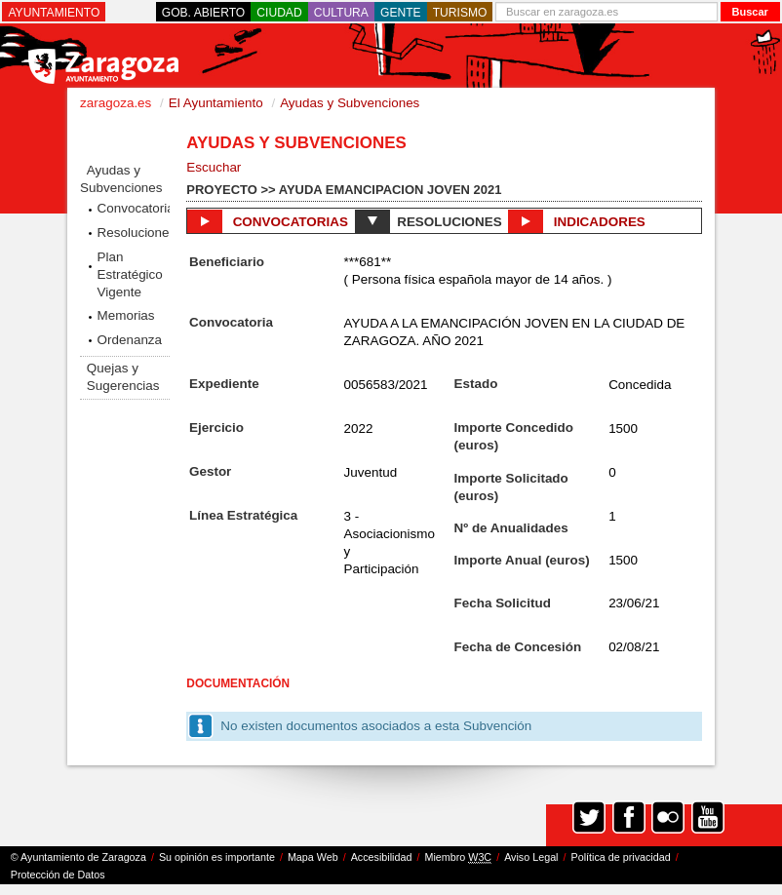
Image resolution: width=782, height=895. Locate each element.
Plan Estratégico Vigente (130, 274)
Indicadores (576, 221)
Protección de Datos (58, 874)
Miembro (457, 857)
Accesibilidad (381, 857)
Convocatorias (134, 208)
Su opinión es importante (217, 857)
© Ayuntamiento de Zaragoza (78, 857)
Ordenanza (130, 339)
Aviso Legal (531, 857)
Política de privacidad (621, 857)
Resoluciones (134, 232)
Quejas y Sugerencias (123, 377)
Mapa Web (313, 857)
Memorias (126, 315)
